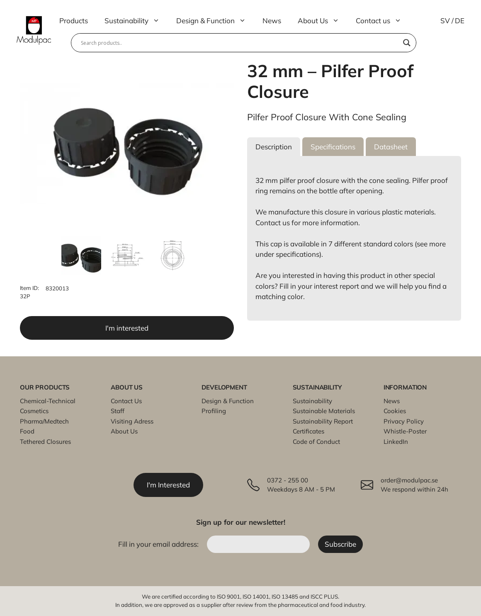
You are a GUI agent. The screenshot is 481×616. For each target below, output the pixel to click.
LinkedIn (396, 442)
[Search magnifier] (407, 43)
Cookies (395, 411)
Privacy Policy (404, 421)
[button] (273, 146)
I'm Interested (168, 484)
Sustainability (136, 20)
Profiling (214, 411)
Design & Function (215, 20)
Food (27, 431)
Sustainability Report (323, 421)
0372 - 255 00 (287, 480)
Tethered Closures (45, 442)
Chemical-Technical (47, 401)
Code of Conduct (316, 442)
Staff (117, 411)
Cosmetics (34, 411)
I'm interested (126, 328)
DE (459, 20)
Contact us (383, 20)
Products (73, 20)
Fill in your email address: (159, 544)
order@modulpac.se (409, 480)
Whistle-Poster (405, 431)
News (271, 20)
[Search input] (240, 43)
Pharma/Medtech (44, 421)
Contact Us (126, 401)
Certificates (308, 431)
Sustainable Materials (324, 411)
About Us (322, 20)
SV (445, 20)
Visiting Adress (132, 421)
